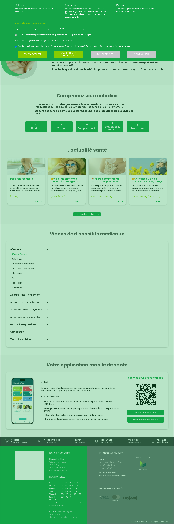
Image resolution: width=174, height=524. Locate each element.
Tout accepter (33, 54)
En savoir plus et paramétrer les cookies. (30, 23)
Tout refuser (105, 54)
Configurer (141, 54)
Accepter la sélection (68, 54)
